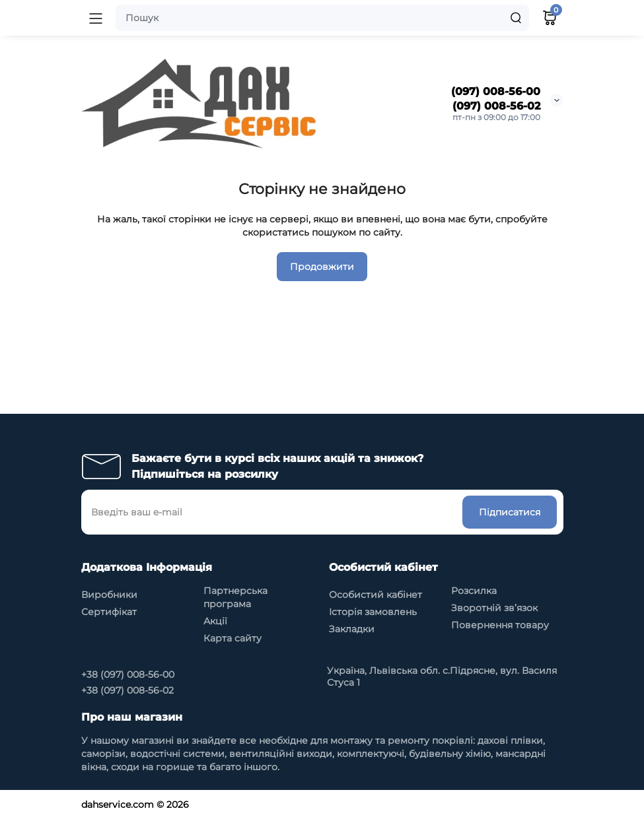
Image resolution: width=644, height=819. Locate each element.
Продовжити (322, 267)
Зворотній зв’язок (494, 608)
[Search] (515, 17)
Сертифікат (109, 612)
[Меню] (95, 18)
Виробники (109, 595)
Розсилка (474, 591)
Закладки (352, 629)
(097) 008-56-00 (495, 91)
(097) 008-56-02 (496, 106)
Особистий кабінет (375, 595)
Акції (215, 621)
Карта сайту (232, 638)
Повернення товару (500, 625)
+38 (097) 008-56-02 (127, 690)
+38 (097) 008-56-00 (127, 674)
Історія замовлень (373, 612)
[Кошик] (549, 18)
